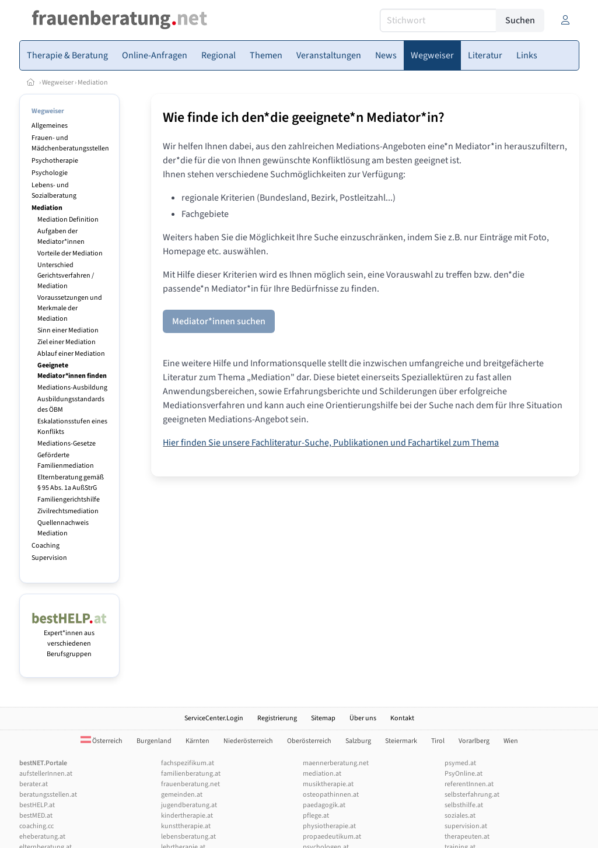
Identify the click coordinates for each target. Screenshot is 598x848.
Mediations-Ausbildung (72, 388)
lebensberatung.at (188, 837)
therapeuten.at (467, 837)
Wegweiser (58, 82)
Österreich (102, 741)
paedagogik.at (324, 805)
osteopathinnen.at (331, 795)
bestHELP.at (37, 805)
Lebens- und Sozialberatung (54, 190)
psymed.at (460, 763)
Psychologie (50, 173)
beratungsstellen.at (48, 795)
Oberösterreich (309, 741)
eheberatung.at (42, 837)
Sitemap (323, 718)
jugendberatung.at (189, 805)
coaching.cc (36, 826)
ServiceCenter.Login (213, 718)
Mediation (93, 82)
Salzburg (358, 741)
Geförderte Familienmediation (65, 460)
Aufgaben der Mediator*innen (61, 236)
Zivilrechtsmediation (68, 511)
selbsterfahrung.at (472, 795)
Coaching (46, 546)
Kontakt (402, 718)
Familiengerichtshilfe (68, 499)
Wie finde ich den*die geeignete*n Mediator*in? (304, 117)
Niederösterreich (248, 741)
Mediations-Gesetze (66, 443)
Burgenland (154, 741)
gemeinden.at (181, 795)
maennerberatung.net (336, 763)
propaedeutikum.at (332, 837)
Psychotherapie (55, 161)
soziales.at (460, 816)
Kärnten (197, 741)
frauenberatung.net (190, 784)
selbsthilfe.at (464, 805)
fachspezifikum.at (187, 763)
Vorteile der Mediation (70, 253)
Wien (510, 741)
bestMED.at (36, 816)
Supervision (49, 558)
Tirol (438, 741)
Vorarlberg (474, 741)
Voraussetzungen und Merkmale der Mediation (69, 308)
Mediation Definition (68, 220)
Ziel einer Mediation (66, 342)
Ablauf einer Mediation (71, 354)
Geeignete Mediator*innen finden (72, 370)
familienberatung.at (191, 774)
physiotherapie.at (329, 826)
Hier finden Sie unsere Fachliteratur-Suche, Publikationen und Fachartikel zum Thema (331, 442)
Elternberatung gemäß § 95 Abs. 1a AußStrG (70, 482)
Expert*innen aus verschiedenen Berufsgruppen (70, 638)
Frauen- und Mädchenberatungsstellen (70, 143)
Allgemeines (50, 126)
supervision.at (466, 826)
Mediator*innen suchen (218, 321)
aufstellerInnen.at (45, 774)
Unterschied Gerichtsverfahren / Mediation (65, 275)
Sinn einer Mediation (68, 330)
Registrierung (277, 718)
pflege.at (316, 816)
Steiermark (401, 741)
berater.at (33, 784)
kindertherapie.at (187, 816)
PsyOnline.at (463, 774)
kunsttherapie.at (186, 826)
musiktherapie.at (328, 784)
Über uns (362, 718)
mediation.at (322, 774)
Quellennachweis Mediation (63, 528)
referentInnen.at (469, 784)
